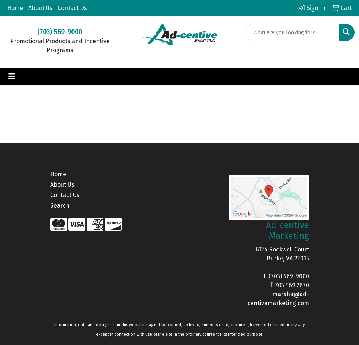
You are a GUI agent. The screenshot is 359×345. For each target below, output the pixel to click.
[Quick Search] (291, 32)
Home (15, 8)
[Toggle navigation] (11, 76)
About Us (40, 8)
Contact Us (72, 8)
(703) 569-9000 (289, 276)
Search (60, 205)
